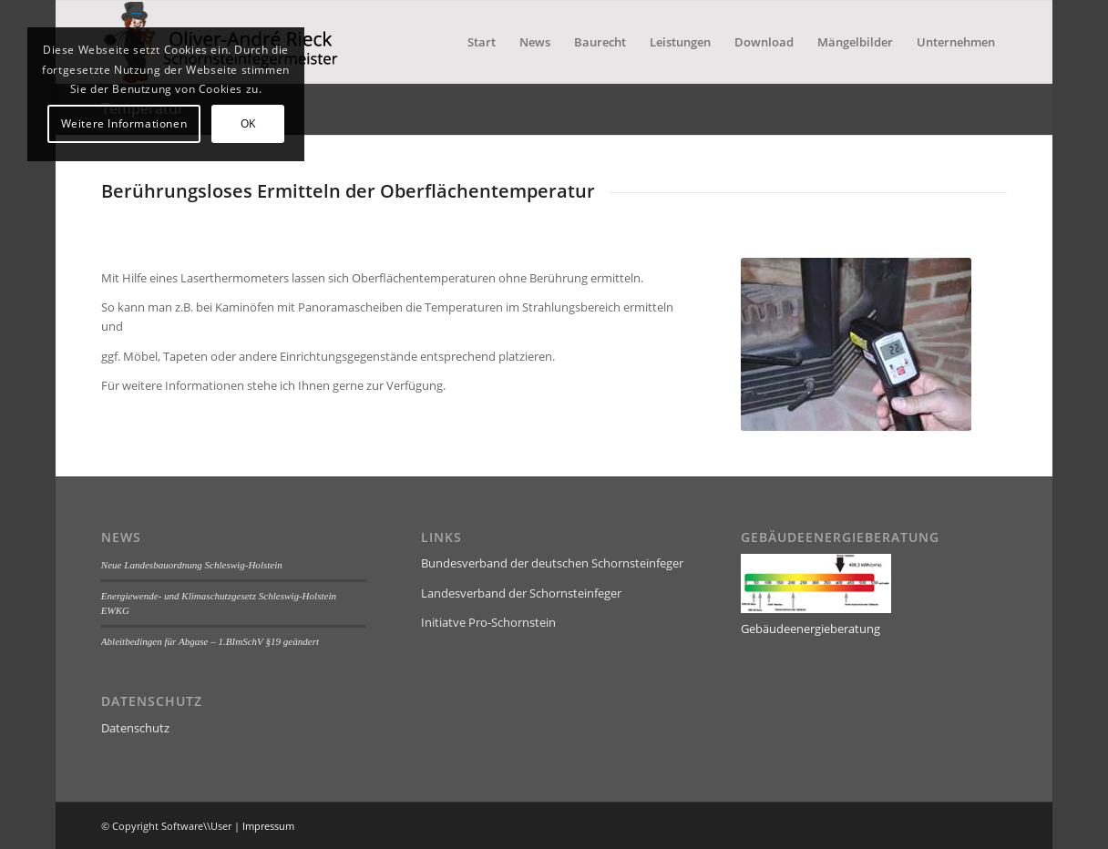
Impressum (268, 826)
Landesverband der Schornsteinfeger (521, 593)
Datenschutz (135, 728)
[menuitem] (482, 42)
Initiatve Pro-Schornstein (488, 622)
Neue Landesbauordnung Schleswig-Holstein (191, 564)
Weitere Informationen (124, 123)
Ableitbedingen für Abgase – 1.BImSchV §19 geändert (210, 641)
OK (248, 123)
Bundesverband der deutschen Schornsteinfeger (552, 563)
